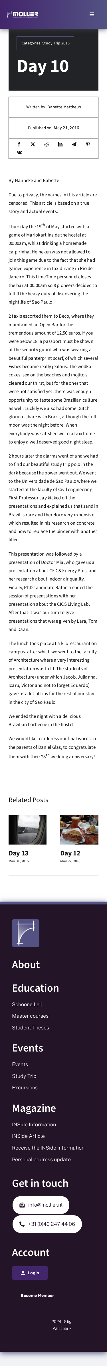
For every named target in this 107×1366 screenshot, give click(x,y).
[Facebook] (19, 144)
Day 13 (19, 853)
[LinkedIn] (60, 144)
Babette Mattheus (64, 107)
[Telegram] (74, 144)
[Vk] (19, 152)
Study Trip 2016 (56, 43)
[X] (33, 144)
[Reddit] (46, 144)
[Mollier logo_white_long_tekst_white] (22, 12)
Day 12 (70, 853)
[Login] (30, 1273)
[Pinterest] (88, 144)
